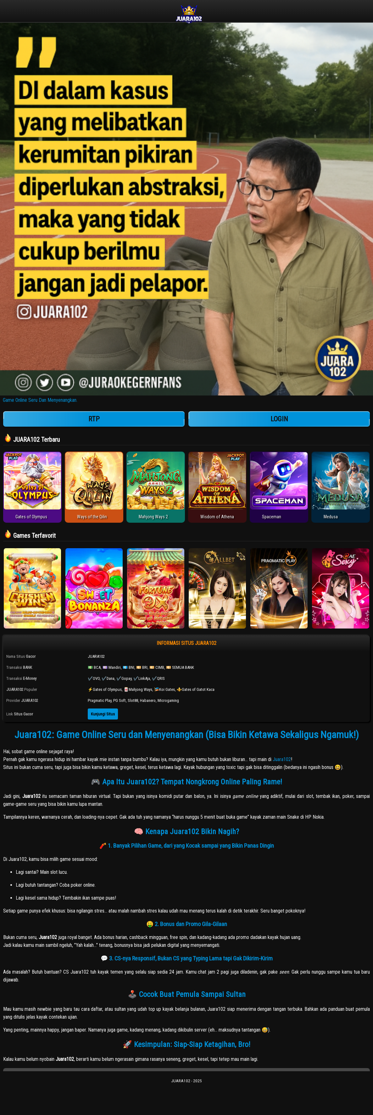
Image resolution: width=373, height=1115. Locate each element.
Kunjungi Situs (103, 714)
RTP (94, 419)
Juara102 (282, 759)
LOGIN (279, 419)
